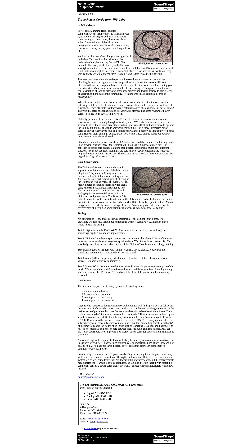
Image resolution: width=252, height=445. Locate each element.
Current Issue (91, 428)
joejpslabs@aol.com (98, 418)
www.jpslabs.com (99, 421)
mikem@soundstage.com (91, 377)
